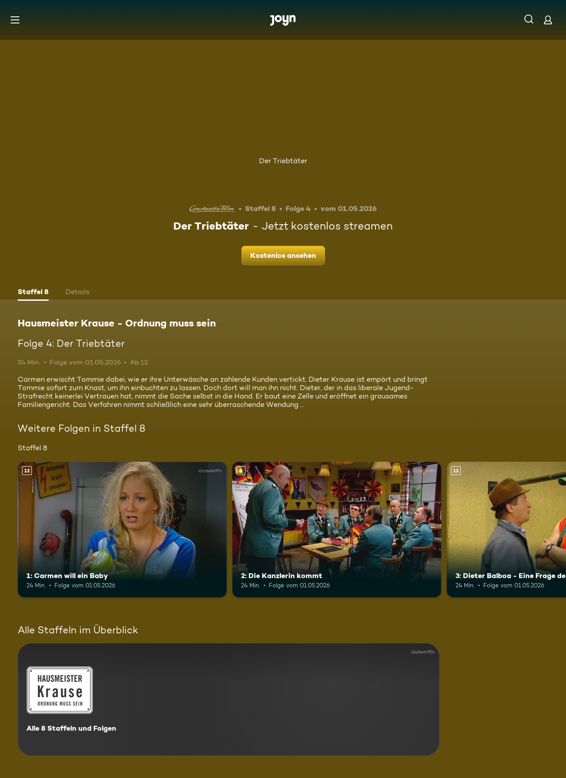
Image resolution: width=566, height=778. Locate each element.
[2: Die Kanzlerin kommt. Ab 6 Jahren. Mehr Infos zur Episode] (336, 530)
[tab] (33, 293)
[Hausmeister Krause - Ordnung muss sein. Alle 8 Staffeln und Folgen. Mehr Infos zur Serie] (229, 699)
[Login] (548, 19)
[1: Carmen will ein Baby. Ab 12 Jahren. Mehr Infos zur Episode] (122, 530)
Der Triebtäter (283, 161)
